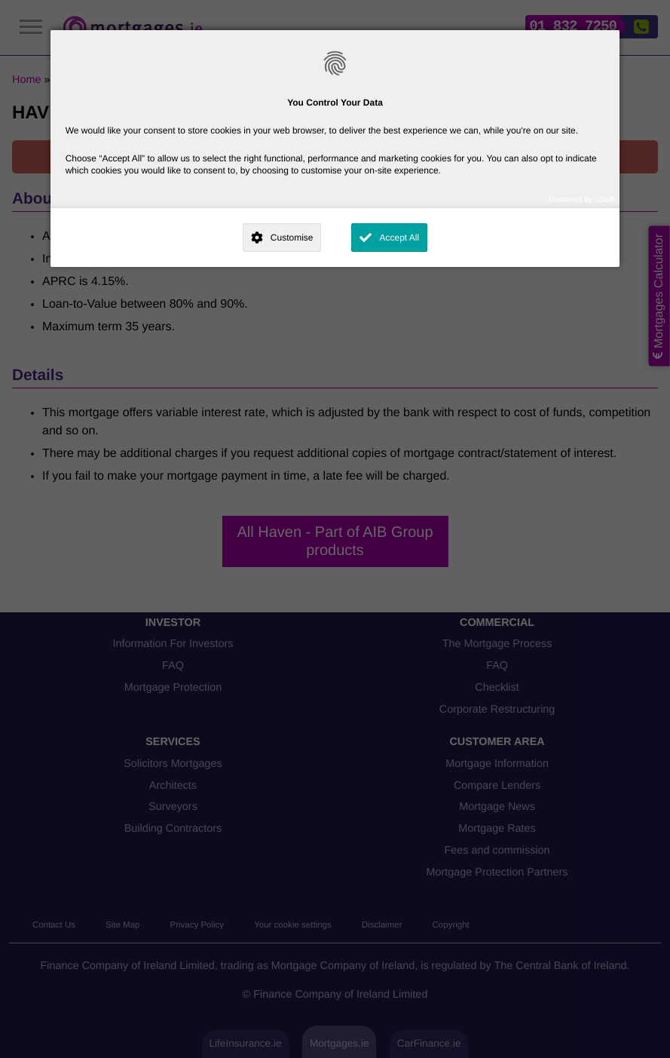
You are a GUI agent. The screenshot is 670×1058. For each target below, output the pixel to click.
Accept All (399, 237)
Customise (292, 237)
